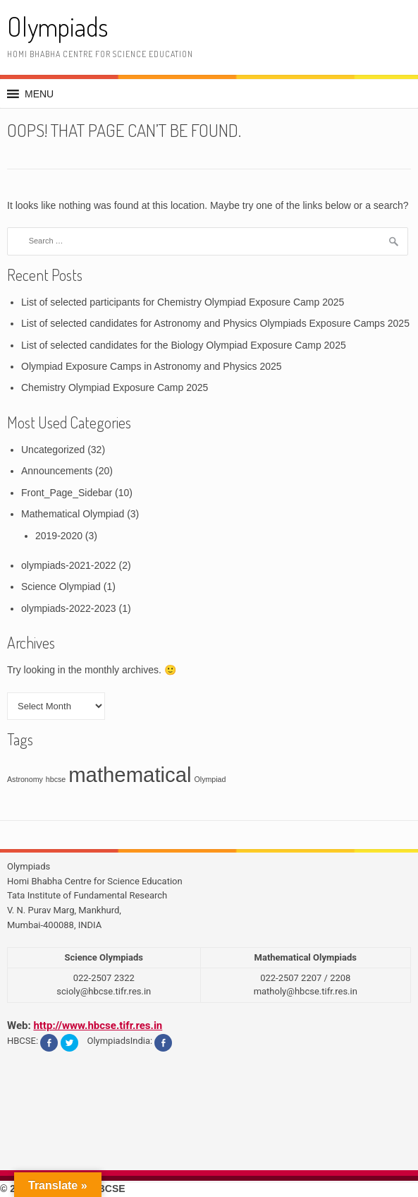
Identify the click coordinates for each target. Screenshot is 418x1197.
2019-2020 (58, 535)
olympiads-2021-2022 (68, 565)
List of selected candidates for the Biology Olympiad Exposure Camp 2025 (183, 345)
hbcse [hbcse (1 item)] (56, 779)
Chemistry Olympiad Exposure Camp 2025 (114, 387)
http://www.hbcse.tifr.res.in (97, 1025)
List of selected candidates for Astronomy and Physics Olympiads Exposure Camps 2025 (215, 323)
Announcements (56, 470)
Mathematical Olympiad (72, 513)
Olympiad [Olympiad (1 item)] (210, 779)
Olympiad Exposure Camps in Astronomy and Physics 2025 (151, 366)
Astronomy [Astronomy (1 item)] (25, 779)
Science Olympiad (61, 586)
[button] (39, 94)
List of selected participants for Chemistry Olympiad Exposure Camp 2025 (182, 302)
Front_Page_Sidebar (66, 492)
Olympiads (57, 26)
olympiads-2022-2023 (68, 608)
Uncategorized (53, 449)
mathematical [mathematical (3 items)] (129, 774)
